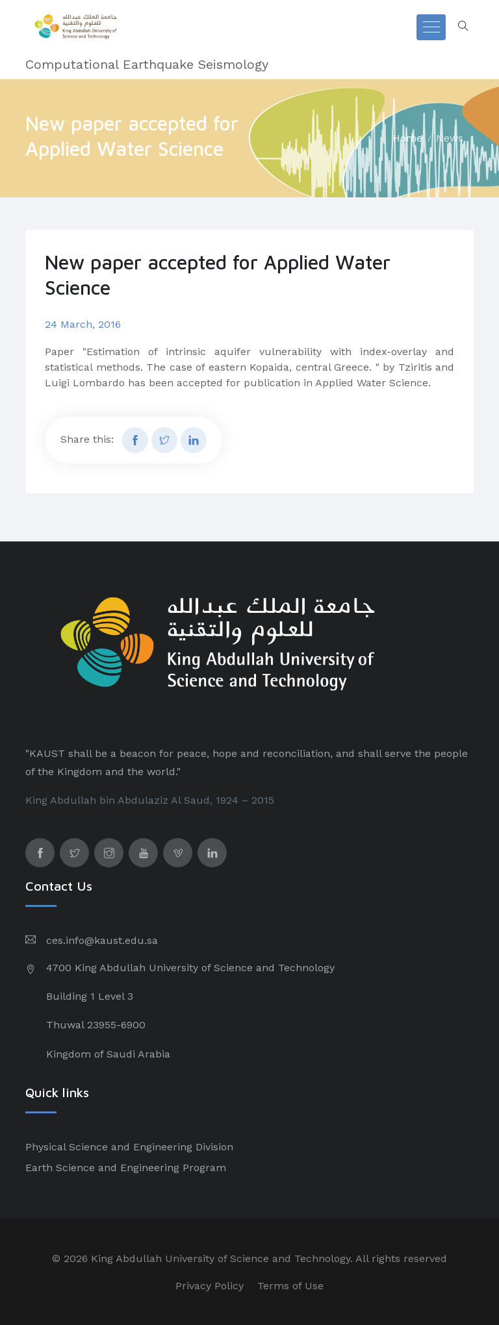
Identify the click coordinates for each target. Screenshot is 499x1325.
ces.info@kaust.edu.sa (102, 940)
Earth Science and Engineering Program (125, 1167)
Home (407, 138)
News (449, 138)
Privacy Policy (209, 1286)
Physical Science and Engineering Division (129, 1147)
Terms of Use (290, 1286)
